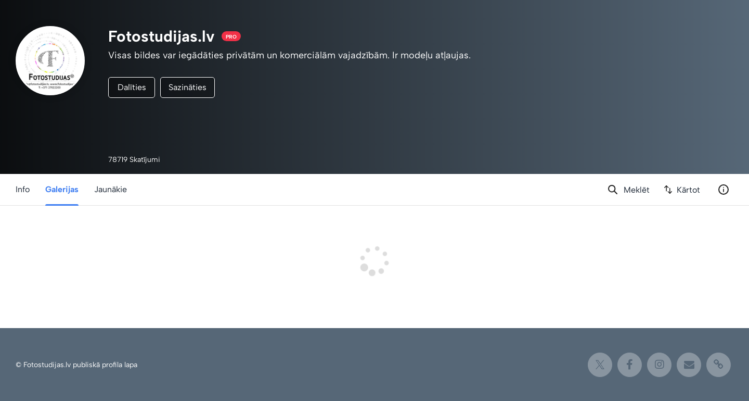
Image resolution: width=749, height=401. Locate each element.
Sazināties (187, 87)
